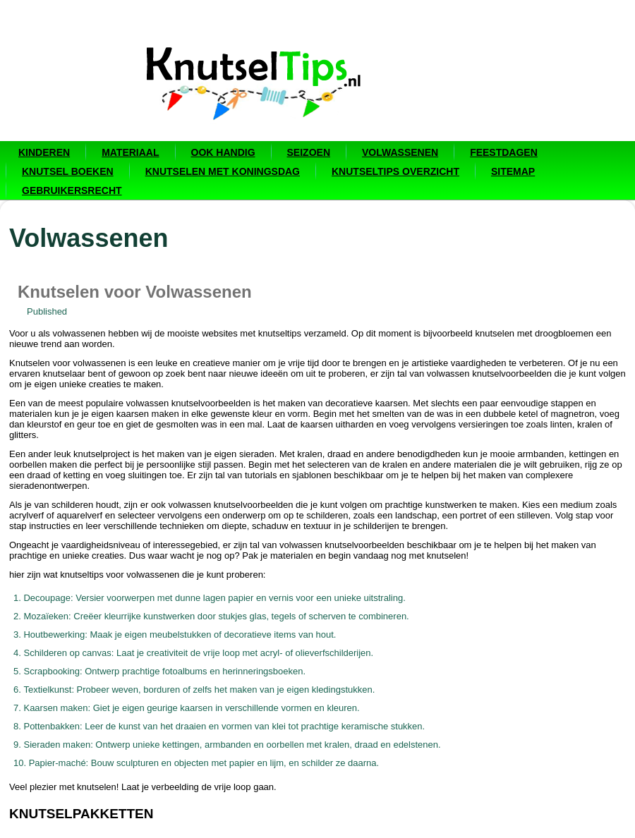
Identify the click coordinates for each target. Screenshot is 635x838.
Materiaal (130, 152)
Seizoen (308, 152)
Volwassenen (400, 152)
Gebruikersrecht (72, 190)
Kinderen (44, 152)
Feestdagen (504, 152)
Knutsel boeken (68, 171)
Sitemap (513, 171)
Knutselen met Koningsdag (222, 171)
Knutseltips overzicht (395, 171)
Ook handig (223, 152)
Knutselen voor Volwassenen (135, 291)
